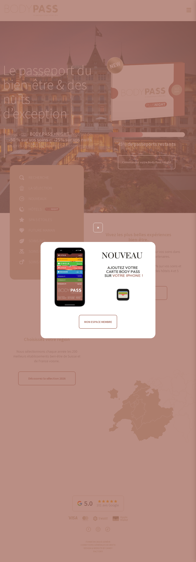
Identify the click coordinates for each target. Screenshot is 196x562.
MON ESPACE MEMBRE (98, 322)
